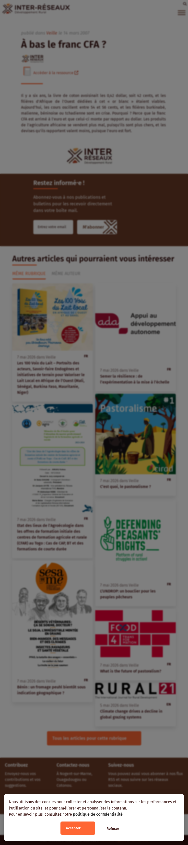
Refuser (112, 828)
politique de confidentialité (98, 814)
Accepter (73, 828)
